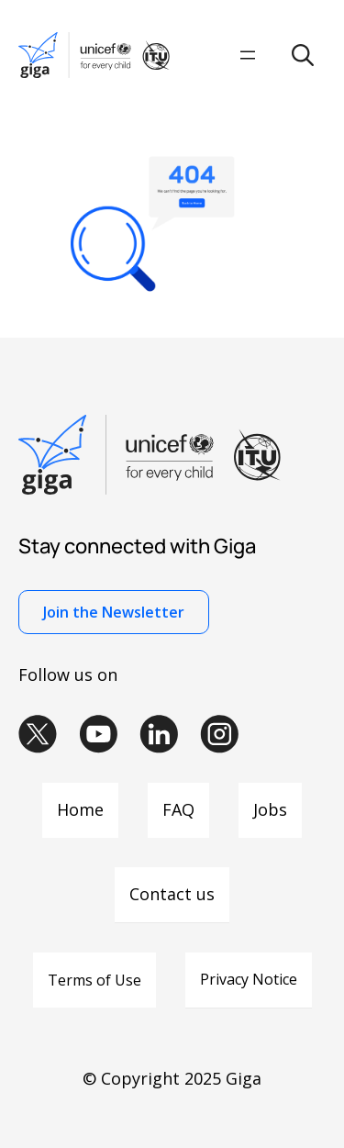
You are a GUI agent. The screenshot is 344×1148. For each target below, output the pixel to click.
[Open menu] (248, 55)
